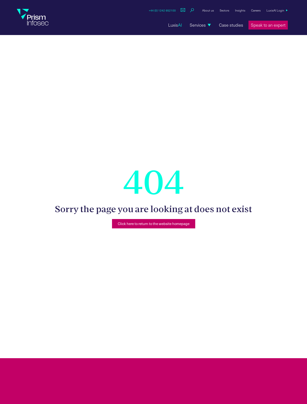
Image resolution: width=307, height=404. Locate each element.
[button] (200, 25)
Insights (240, 10)
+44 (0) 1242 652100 (162, 10)
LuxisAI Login (275, 10)
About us (208, 10)
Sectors (224, 10)
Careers (256, 10)
